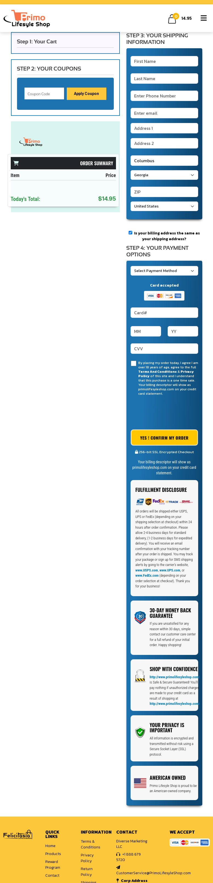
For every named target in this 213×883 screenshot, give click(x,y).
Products (53, 854)
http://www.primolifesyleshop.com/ (175, 677)
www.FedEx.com (147, 575)
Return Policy (87, 872)
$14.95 (107, 198)
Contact (52, 875)
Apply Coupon (86, 93)
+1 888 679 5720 (128, 857)
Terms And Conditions (157, 371)
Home (50, 846)
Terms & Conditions (90, 844)
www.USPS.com (146, 570)
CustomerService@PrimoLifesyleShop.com (153, 870)
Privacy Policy (87, 858)
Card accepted (164, 285)
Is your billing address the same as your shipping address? (164, 236)
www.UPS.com (169, 570)
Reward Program (52, 864)
